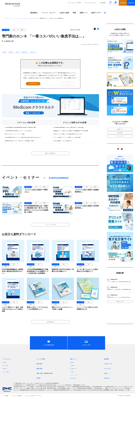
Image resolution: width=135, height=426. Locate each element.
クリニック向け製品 (43, 387)
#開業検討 (6, 52)
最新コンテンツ (39, 18)
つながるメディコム (111, 392)
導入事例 (103, 2)
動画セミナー (120, 130)
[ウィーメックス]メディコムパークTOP (24, 18)
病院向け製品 (41, 397)
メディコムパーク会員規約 (23, 424)
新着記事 (73, 390)
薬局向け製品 (41, 392)
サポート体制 (7, 394)
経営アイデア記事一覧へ (50, 165)
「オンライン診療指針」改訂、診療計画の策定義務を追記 (119, 289)
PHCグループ (8, 18)
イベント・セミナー (49, 13)
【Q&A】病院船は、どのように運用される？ (68, 149)
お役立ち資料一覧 (50, 341)
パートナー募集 (7, 400)
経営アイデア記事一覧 (51, 18)
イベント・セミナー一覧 (50, 241)
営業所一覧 (6, 397)
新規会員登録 (37, 85)
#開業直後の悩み (37, 52)
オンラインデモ (109, 397)
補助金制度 (108, 387)
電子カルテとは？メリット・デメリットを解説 (20, 140)
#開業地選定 (16, 52)
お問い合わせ (108, 406)
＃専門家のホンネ (51, 52)
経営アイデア (96, 13)
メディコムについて (90, 2)
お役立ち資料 (64, 13)
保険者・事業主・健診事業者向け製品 (49, 401)
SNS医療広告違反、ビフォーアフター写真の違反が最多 (119, 309)
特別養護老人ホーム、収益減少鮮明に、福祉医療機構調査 (119, 299)
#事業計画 (26, 52)
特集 (74, 13)
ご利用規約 (7, 424)
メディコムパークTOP (74, 2)
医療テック (84, 13)
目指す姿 (5, 390)
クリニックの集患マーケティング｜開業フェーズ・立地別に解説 (75, 146)
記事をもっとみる (120, 317)
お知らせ (107, 401)
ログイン (63, 85)
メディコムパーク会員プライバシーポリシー (49, 424)
